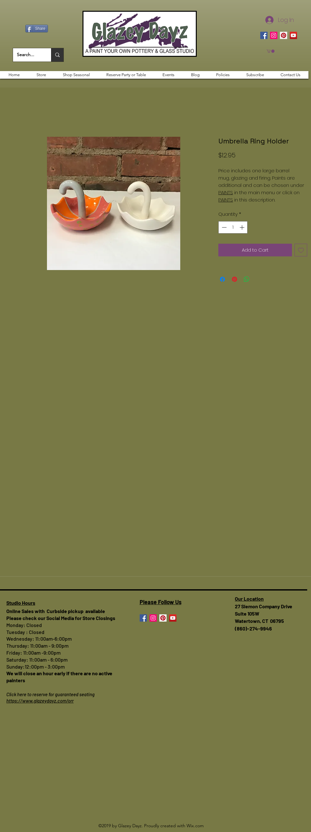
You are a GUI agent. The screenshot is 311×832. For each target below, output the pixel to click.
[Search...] (27, 55)
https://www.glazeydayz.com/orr (40, 700)
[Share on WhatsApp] (246, 279)
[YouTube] (293, 35)
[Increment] (242, 227)
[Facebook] (264, 35)
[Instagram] (273, 35)
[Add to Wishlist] (301, 250)
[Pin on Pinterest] (234, 279)
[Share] (36, 28)
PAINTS (225, 192)
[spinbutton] (233, 227)
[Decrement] (223, 227)
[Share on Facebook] (222, 279)
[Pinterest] (283, 35)
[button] (271, 51)
